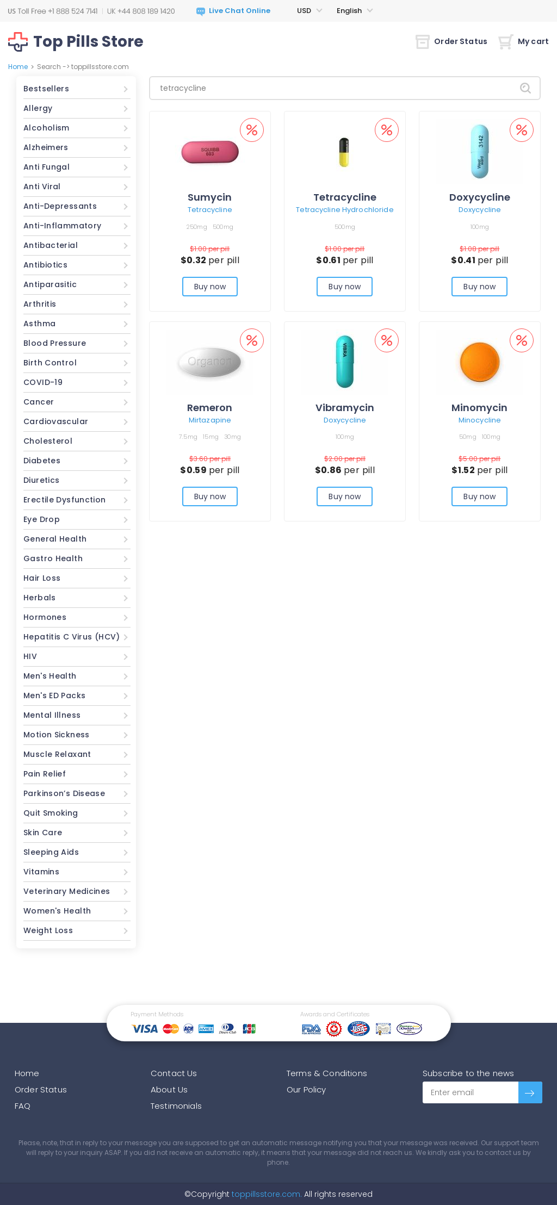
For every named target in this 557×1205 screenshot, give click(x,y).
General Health (54, 538)
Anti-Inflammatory (62, 225)
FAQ (22, 1105)
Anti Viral (42, 186)
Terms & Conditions (327, 1073)
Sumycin (210, 197)
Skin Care (42, 832)
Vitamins (41, 871)
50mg (467, 436)
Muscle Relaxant (57, 754)
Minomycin (479, 407)
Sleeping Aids (51, 852)
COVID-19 (43, 382)
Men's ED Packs (54, 695)
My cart (523, 41)
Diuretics (41, 480)
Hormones (44, 617)
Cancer (38, 401)
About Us (169, 1089)
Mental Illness (52, 715)
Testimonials (176, 1105)
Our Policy (306, 1089)
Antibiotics (45, 264)
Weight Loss (48, 930)
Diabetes (41, 460)
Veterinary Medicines (66, 891)
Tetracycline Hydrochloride (344, 209)
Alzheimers (46, 147)
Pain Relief (44, 773)
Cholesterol (47, 441)
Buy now (210, 286)
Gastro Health (53, 558)
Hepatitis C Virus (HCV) (71, 636)
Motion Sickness (56, 734)
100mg (480, 226)
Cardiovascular (55, 421)
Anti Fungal (46, 167)
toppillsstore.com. (266, 1194)
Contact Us (174, 1073)
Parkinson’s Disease (64, 793)
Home (18, 66)
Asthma (39, 323)
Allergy (38, 108)
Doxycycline (479, 197)
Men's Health (50, 675)
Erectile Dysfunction (64, 499)
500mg (223, 226)
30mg (232, 436)
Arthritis (39, 304)
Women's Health (57, 910)
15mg (211, 436)
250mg (197, 226)
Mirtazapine (210, 420)
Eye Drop (41, 519)
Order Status (451, 41)
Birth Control (50, 362)
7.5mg (188, 436)
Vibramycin (344, 407)
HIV (30, 656)
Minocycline (480, 420)
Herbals (39, 597)
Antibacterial (50, 245)
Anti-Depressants (60, 206)
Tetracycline (210, 209)
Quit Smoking (50, 813)
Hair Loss (41, 578)
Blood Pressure (54, 343)
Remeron (209, 407)
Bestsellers (46, 88)
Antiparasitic (50, 284)
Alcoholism (46, 127)
